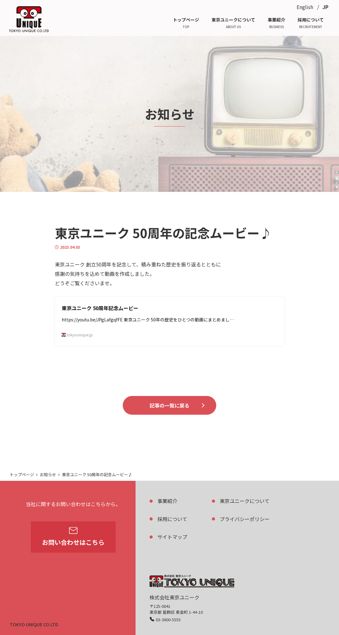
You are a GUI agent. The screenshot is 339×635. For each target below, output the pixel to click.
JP (325, 7)
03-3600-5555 (168, 620)
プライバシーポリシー (245, 519)
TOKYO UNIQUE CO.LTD (34, 624)
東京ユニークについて (245, 501)
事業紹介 (167, 501)
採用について (172, 519)
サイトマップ (172, 536)
